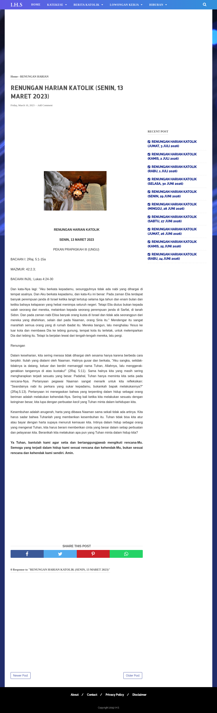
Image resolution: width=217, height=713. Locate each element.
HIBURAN (156, 4)
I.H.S (16, 5)
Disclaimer (139, 694)
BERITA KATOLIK (86, 4)
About (75, 694)
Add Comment (44, 105)
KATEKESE (55, 4)
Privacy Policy (115, 694)
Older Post (133, 675)
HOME (36, 4)
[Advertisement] (108, 41)
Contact (92, 694)
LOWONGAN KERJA (124, 4)
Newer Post (20, 675)
